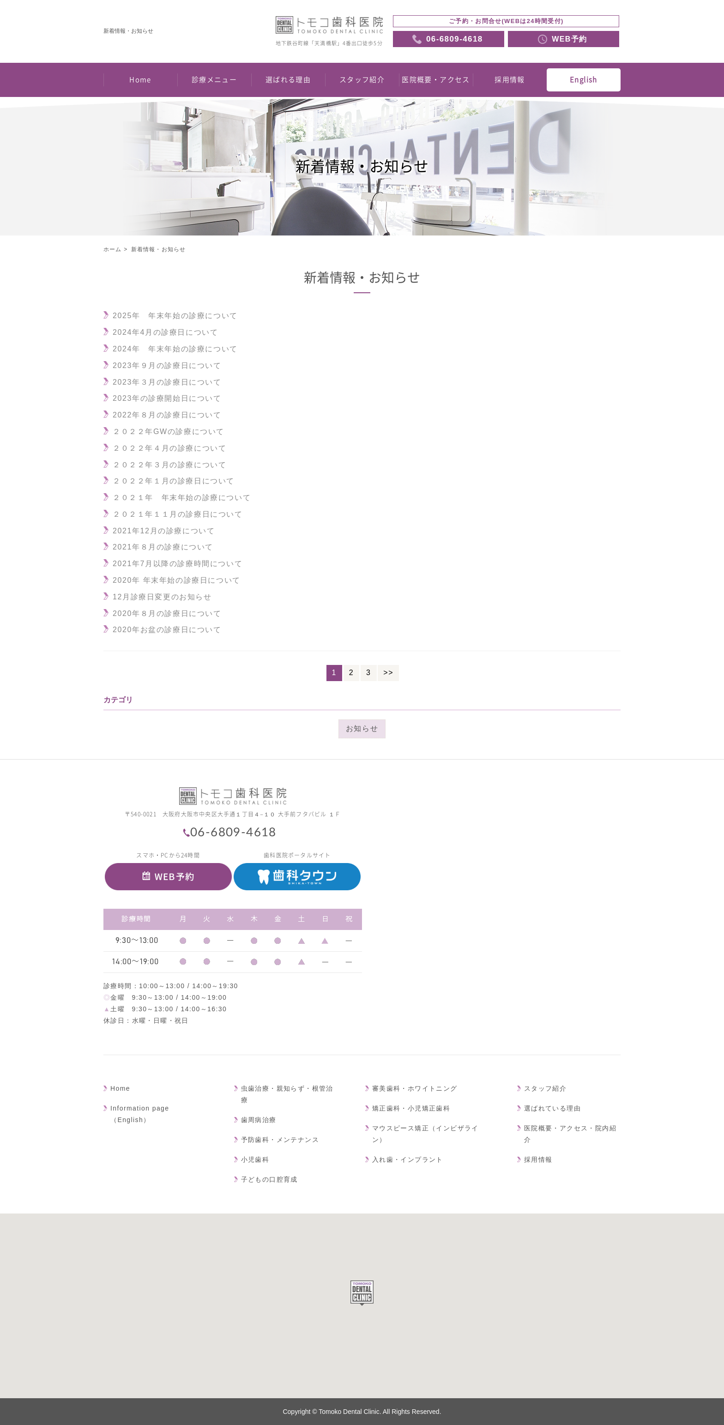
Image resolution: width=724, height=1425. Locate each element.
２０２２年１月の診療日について (174, 481)
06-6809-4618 (233, 833)
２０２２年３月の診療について (169, 465)
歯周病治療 (259, 1119)
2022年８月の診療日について (167, 415)
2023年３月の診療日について (167, 382)
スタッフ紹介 (362, 79)
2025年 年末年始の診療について (175, 316)
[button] (362, 1293)
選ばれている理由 (552, 1108)
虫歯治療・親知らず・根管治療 (287, 1094)
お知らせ (362, 728)
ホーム (112, 249)
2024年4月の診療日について (165, 332)
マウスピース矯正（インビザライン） (425, 1133)
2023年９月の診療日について (167, 365)
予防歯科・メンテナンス (280, 1139)
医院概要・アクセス (436, 79)
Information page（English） (139, 1114)
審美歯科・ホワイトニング (415, 1088)
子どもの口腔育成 (269, 1179)
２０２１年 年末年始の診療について (182, 497)
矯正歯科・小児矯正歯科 (411, 1108)
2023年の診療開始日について (167, 398)
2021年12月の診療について (164, 531)
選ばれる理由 (288, 79)
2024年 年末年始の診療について (175, 349)
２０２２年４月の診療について (169, 448)
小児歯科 (255, 1159)
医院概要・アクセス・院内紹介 (570, 1133)
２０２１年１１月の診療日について (178, 514)
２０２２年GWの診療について (168, 431)
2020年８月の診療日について (167, 613)
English (583, 79)
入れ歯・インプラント (407, 1159)
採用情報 (510, 79)
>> (388, 672)
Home (140, 79)
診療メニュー (214, 79)
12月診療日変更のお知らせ (162, 597)
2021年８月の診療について (163, 547)
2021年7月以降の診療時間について (177, 564)
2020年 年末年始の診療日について (177, 580)
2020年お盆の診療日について (167, 630)
